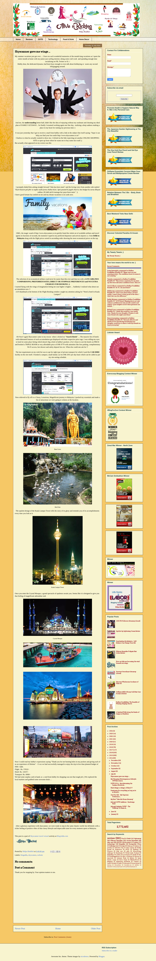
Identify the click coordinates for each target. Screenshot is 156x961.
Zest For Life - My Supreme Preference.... (119, 795)
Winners (110, 851)
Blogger (101, 956)
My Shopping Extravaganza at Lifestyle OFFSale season (123, 780)
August (113, 771)
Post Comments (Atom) (62, 937)
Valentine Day (119, 847)
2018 (111, 747)
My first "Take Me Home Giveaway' (122, 799)
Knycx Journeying (113, 318)
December (114, 760)
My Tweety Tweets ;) (113, 256)
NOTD (127, 849)
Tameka (109, 279)
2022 (111, 736)
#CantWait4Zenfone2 (129, 866)
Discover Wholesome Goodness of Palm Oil (127, 682)
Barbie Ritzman (112, 299)
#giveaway (137, 838)
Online (118, 854)
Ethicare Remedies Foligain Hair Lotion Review (126, 652)
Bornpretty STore (135, 844)
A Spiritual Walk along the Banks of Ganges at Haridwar (127, 713)
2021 (111, 739)
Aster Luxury (130, 847)
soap (122, 846)
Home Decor (84, 39)
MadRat (137, 865)
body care (119, 851)
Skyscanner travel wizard (39, 836)
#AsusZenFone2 (118, 866)
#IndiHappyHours (114, 856)
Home (18, 39)
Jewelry (109, 847)
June (112, 811)
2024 (111, 731)
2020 (111, 742)
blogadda (24, 855)
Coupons (136, 861)
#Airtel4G (109, 866)
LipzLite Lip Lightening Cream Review (128, 631)
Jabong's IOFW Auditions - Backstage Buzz (123, 803)
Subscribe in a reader (109, 951)
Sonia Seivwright (112, 270)
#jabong (109, 865)
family (134, 854)
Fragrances (118, 849)
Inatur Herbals (111, 863)
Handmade (119, 853)
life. (140, 854)
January (113, 814)
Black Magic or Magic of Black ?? (121, 788)
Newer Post (20, 928)
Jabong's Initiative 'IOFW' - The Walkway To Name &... (120, 807)
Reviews (29, 39)
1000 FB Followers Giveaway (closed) (128, 621)
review (111, 838)
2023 (111, 733)
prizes (136, 842)
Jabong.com (114, 846)
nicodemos (85, 956)
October (114, 766)
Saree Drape (123, 860)
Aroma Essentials (132, 840)
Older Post (95, 928)
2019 (111, 744)
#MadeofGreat (134, 860)
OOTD (40, 39)
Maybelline (110, 854)
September (115, 768)
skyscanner (32, 855)
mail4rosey (111, 291)
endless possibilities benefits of (120, 271)
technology (111, 844)
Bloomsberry (118, 865)
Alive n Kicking (127, 856)
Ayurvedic (110, 858)
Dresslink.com (128, 865)
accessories (126, 854)
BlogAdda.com (62, 836)
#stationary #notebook (123, 861)
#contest (128, 842)
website (40, 855)
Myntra (132, 858)
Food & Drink (68, 39)
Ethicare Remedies (116, 840)
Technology (53, 39)
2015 (111, 755)
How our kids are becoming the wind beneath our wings (128, 662)
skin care (110, 842)
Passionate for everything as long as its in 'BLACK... (123, 791)
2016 (111, 752)
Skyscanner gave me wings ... (120, 776)
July (112, 774)
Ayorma (136, 856)
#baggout (110, 861)
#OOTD (119, 842)
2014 (111, 758)
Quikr (120, 863)
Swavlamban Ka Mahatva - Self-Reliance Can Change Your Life (126, 642)
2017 (111, 750)
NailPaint (135, 849)
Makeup (130, 846)
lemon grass (135, 863)
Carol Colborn (111, 286)
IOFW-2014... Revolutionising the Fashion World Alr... (121, 784)
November (114, 763)
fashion (137, 846)
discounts (127, 863)
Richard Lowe (111, 309)
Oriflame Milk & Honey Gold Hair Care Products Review (128, 692)
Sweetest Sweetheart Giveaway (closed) (126, 672)
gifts (128, 851)
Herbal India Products (132, 853)
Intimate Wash (121, 858)
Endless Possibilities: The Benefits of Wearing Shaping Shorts (127, 703)
